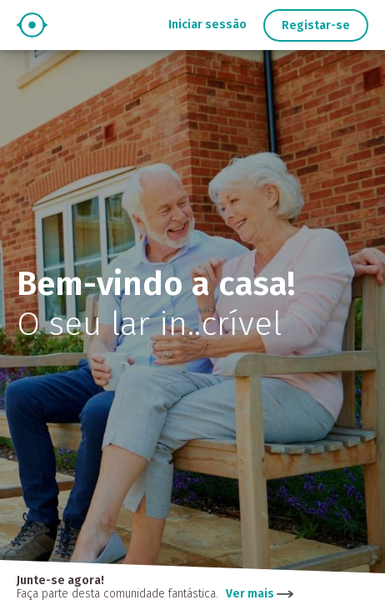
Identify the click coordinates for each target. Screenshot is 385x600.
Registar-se (316, 25)
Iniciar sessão (207, 25)
